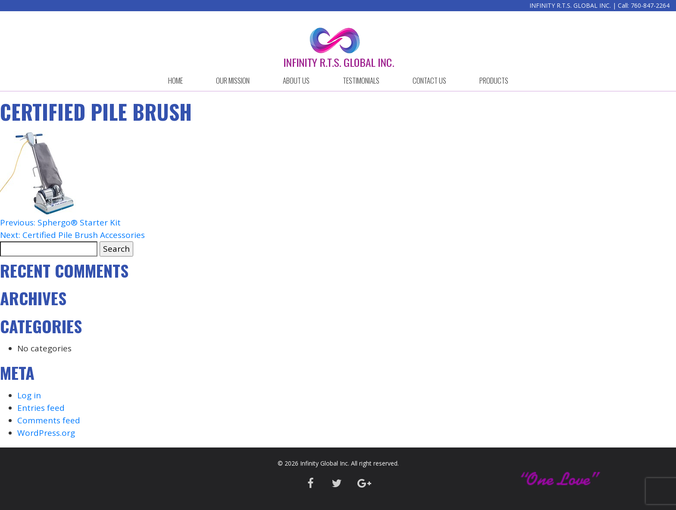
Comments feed (48, 420)
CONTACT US (429, 80)
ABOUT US (296, 80)
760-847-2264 (650, 5)
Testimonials (361, 80)
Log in (29, 395)
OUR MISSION (233, 80)
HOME (175, 80)
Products (493, 80)
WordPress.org (46, 432)
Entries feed (41, 407)
